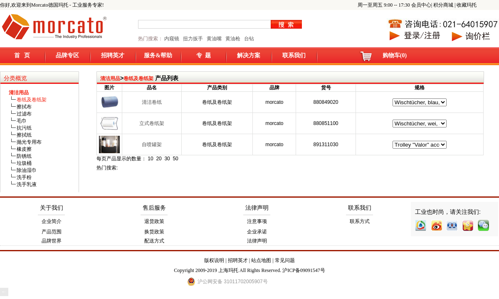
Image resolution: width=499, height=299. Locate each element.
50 (175, 159)
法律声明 (257, 208)
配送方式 (154, 241)
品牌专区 (67, 55)
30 (167, 159)
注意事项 (257, 221)
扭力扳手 (193, 39)
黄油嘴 (214, 39)
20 (158, 159)
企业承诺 (257, 232)
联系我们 (294, 55)
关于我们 (51, 208)
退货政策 (154, 221)
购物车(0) (395, 55)
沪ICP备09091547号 (303, 270)
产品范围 (52, 232)
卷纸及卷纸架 (138, 78)
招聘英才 (112, 55)
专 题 (203, 55)
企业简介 (52, 221)
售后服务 (154, 208)
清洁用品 (110, 78)
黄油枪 (232, 39)
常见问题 (285, 260)
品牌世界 (52, 241)
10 (150, 159)
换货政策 (154, 232)
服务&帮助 (158, 55)
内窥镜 (171, 39)
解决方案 (248, 55)
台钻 (248, 39)
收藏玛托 (467, 5)
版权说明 (214, 260)
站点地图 (261, 260)
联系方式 (360, 221)
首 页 (22, 55)
